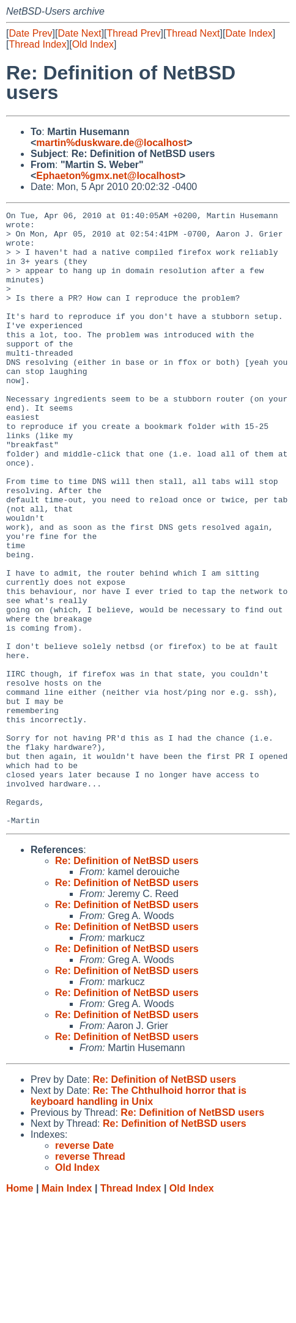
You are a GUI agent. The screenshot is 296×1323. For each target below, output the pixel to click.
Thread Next (193, 33)
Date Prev (30, 33)
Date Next (79, 33)
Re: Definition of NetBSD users (127, 983)
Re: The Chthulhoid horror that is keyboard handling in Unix (138, 1219)
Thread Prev (134, 33)
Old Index (93, 44)
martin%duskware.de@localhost (111, 142)
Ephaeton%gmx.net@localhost (107, 175)
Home (19, 1311)
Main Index (67, 1311)
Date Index (248, 33)
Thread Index (37, 44)
